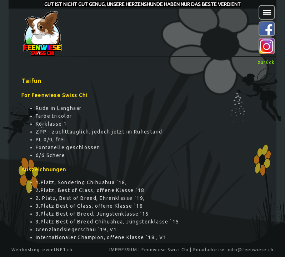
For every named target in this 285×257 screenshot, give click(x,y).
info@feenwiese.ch (251, 249)
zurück (266, 62)
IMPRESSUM (123, 249)
